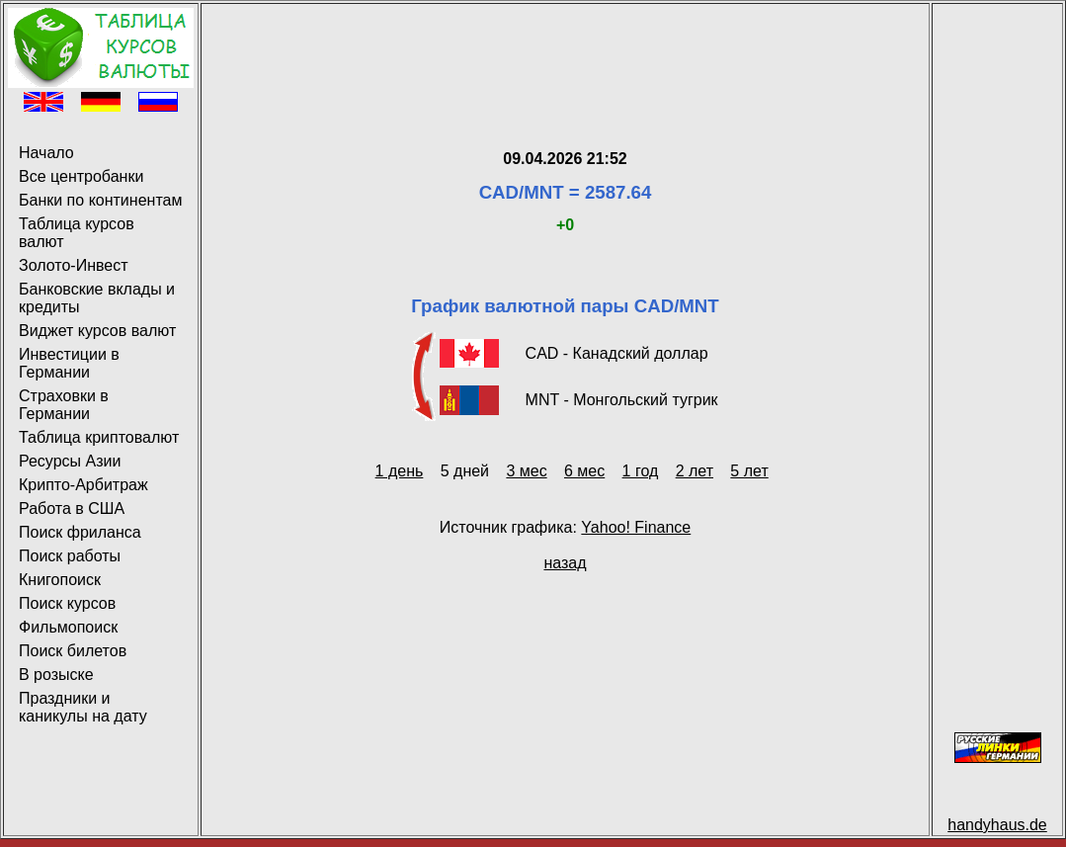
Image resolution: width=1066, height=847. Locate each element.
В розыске (56, 674)
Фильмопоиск (68, 627)
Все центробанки (81, 176)
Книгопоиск (60, 579)
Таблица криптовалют (99, 437)
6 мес (584, 471)
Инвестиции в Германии (69, 363)
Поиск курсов (67, 603)
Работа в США (71, 508)
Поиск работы (70, 556)
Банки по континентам (100, 200)
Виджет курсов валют (97, 330)
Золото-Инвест (73, 265)
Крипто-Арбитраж (83, 484)
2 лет (694, 471)
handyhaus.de (997, 824)
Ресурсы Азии (70, 461)
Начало (46, 152)
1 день (399, 471)
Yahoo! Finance (636, 527)
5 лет (749, 471)
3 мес (526, 471)
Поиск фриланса (80, 532)
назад (564, 562)
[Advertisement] (565, 52)
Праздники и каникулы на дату (83, 707)
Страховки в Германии (64, 404)
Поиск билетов (72, 650)
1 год (640, 471)
